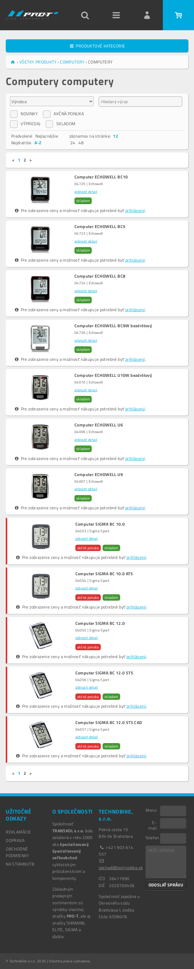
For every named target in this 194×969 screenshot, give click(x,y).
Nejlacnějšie (46, 136)
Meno (151, 810)
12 (115, 136)
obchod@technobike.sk (121, 867)
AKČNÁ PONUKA (63, 113)
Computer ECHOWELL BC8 (99, 276)
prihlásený (135, 210)
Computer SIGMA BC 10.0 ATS (104, 573)
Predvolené (21, 136)
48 (81, 142)
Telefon (152, 837)
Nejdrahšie (21, 142)
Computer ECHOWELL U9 (98, 474)
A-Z (38, 142)
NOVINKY (24, 113)
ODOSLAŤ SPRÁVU (166, 885)
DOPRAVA (15, 840)
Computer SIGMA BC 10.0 (100, 524)
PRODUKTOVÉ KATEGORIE (97, 46)
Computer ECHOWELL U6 (98, 425)
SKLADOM (61, 123)
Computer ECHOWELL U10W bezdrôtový (113, 375)
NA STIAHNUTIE (20, 864)
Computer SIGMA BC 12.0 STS (104, 673)
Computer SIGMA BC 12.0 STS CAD (108, 722)
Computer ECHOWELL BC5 (99, 226)
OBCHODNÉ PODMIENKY (17, 852)
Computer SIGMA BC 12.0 (100, 623)
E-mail (152, 825)
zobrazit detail (85, 191)
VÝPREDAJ (25, 123)
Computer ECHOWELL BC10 (101, 177)
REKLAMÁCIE (18, 832)
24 (72, 142)
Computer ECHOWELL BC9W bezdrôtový (113, 325)
